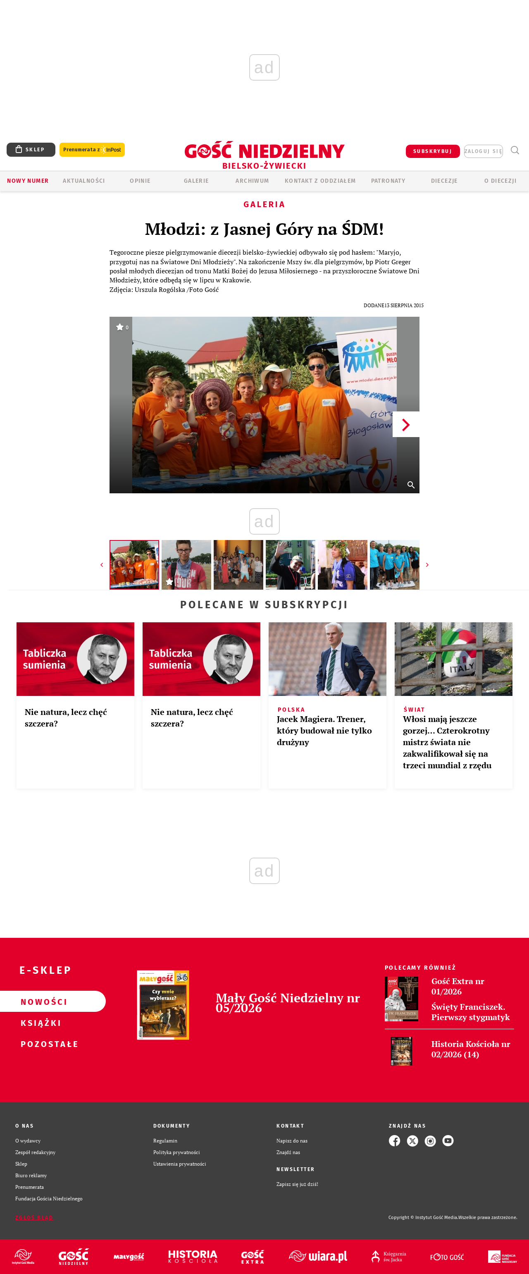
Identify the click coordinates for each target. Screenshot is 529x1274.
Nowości (40, 1001)
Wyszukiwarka (514, 150)
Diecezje (444, 180)
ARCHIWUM (252, 180)
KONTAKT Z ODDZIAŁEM (320, 180)
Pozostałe (40, 1043)
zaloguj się (484, 151)
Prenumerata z (92, 150)
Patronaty (388, 180)
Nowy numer (28, 180)
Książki (40, 1022)
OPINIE (140, 180)
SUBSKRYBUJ (432, 151)
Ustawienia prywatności (179, 1164)
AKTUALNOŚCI (84, 180)
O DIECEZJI (500, 180)
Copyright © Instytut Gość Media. (423, 1217)
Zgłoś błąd (34, 1218)
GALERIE (196, 180)
